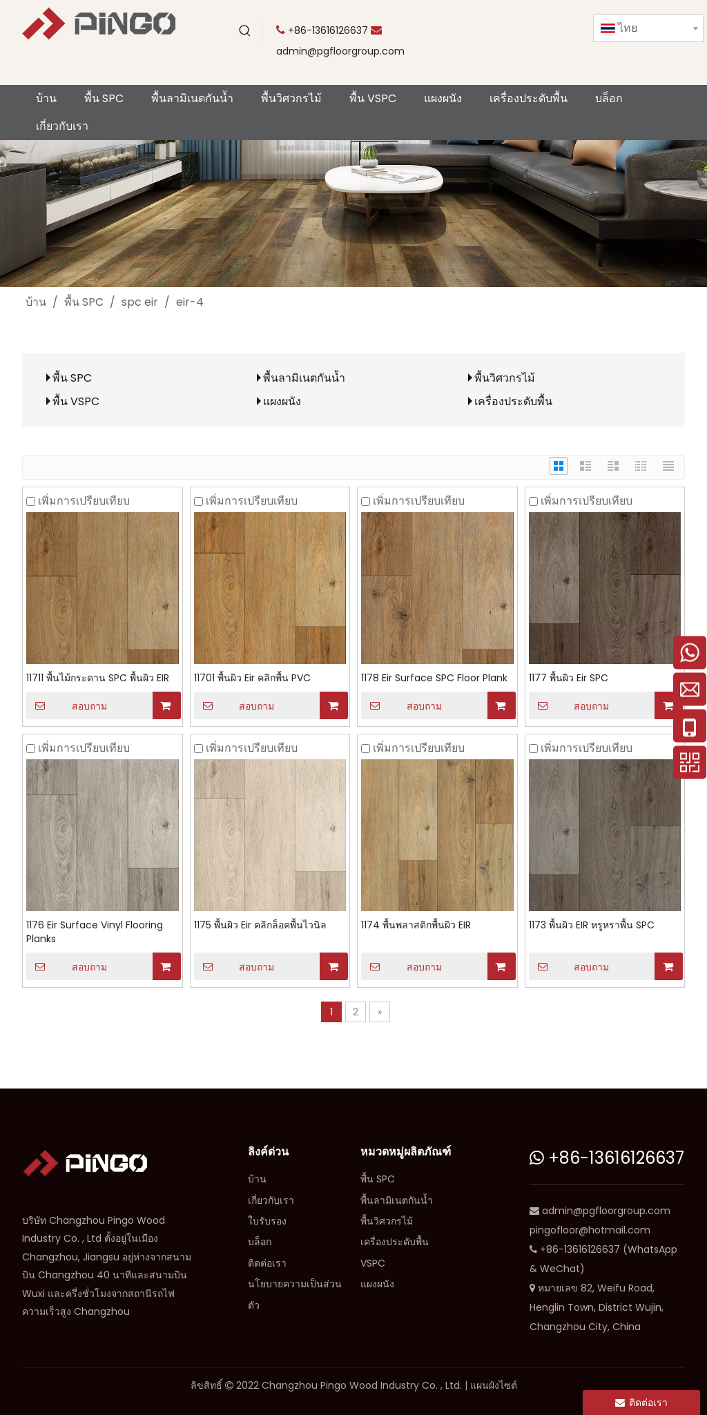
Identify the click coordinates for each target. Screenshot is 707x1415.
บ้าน (257, 1179)
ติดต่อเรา (267, 1263)
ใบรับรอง (267, 1221)
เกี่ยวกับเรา (271, 1200)
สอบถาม (66, 705)
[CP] (353, 213)
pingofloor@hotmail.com (590, 1230)
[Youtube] (498, 31)
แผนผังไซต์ (493, 1385)
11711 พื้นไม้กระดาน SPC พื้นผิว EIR (97, 678)
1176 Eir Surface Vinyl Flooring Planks (94, 932)
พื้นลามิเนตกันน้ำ (304, 378)
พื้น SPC (72, 378)
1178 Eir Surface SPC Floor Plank (434, 678)
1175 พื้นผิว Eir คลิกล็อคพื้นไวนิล (260, 925)
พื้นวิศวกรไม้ (504, 378)
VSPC (372, 1263)
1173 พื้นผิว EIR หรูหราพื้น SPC (592, 925)
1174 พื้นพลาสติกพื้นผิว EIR (416, 925)
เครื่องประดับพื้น (513, 401)
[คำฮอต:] (245, 31)
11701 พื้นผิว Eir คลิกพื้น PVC (252, 678)
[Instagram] (527, 53)
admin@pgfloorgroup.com (340, 51)
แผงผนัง (282, 401)
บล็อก (259, 1242)
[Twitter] (527, 31)
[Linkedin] (498, 53)
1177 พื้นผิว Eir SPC (568, 678)
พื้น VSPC (75, 401)
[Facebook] (555, 31)
